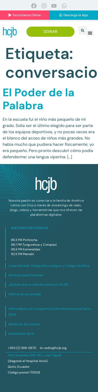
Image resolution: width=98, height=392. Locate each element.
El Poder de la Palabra (38, 99)
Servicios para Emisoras (25, 275)
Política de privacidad (24, 294)
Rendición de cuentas (24, 324)
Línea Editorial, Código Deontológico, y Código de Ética (48, 266)
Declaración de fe (21, 333)
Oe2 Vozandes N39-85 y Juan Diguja (34, 355)
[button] (82, 30)
